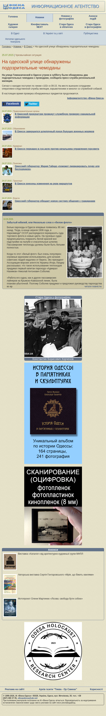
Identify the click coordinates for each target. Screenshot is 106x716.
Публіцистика (91, 33)
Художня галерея (13, 25)
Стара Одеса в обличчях (66, 25)
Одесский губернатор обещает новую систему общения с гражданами (55, 201)
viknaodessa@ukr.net (28, 698)
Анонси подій (93, 17)
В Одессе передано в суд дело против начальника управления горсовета (57, 148)
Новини (39, 17)
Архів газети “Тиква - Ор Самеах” (58, 689)
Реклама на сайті (14, 689)
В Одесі (15, 33)
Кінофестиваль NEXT (39, 25)
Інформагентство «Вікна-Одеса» (85, 98)
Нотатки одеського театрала (15, 40)
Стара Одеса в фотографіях (93, 25)
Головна (13, 16)
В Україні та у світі (53, 33)
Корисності (96, 689)
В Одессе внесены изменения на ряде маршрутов (43, 183)
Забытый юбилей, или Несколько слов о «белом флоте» (39, 222)
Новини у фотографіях (66, 17)
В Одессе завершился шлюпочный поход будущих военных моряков (54, 131)
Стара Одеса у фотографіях (53, 297)
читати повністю (93, 286)
